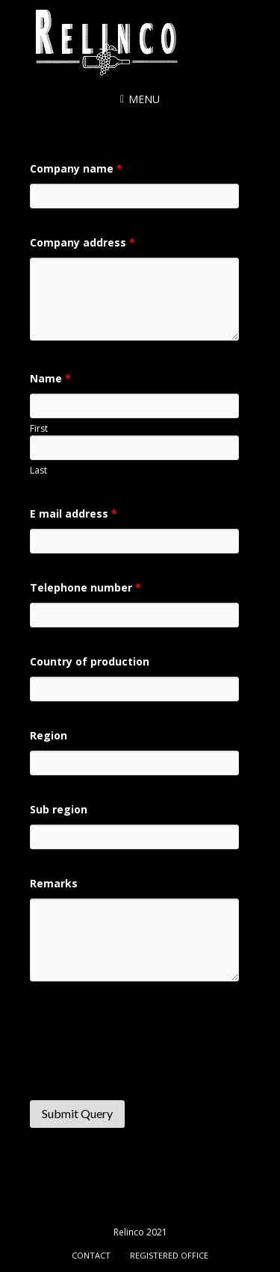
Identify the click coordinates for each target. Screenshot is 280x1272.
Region (48, 735)
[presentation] (143, 1049)
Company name (76, 168)
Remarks (54, 883)
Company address (82, 242)
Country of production (89, 661)
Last (38, 470)
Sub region (58, 809)
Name (50, 378)
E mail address (73, 513)
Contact (91, 1255)
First (39, 428)
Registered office (169, 1255)
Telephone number (85, 587)
